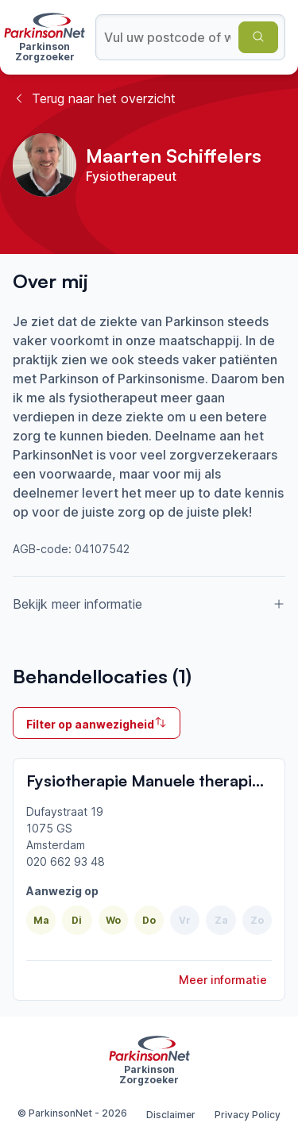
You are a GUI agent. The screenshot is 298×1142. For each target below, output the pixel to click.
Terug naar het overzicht (94, 98)
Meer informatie (223, 979)
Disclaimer (170, 1115)
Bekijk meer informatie (149, 604)
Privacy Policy (248, 1115)
